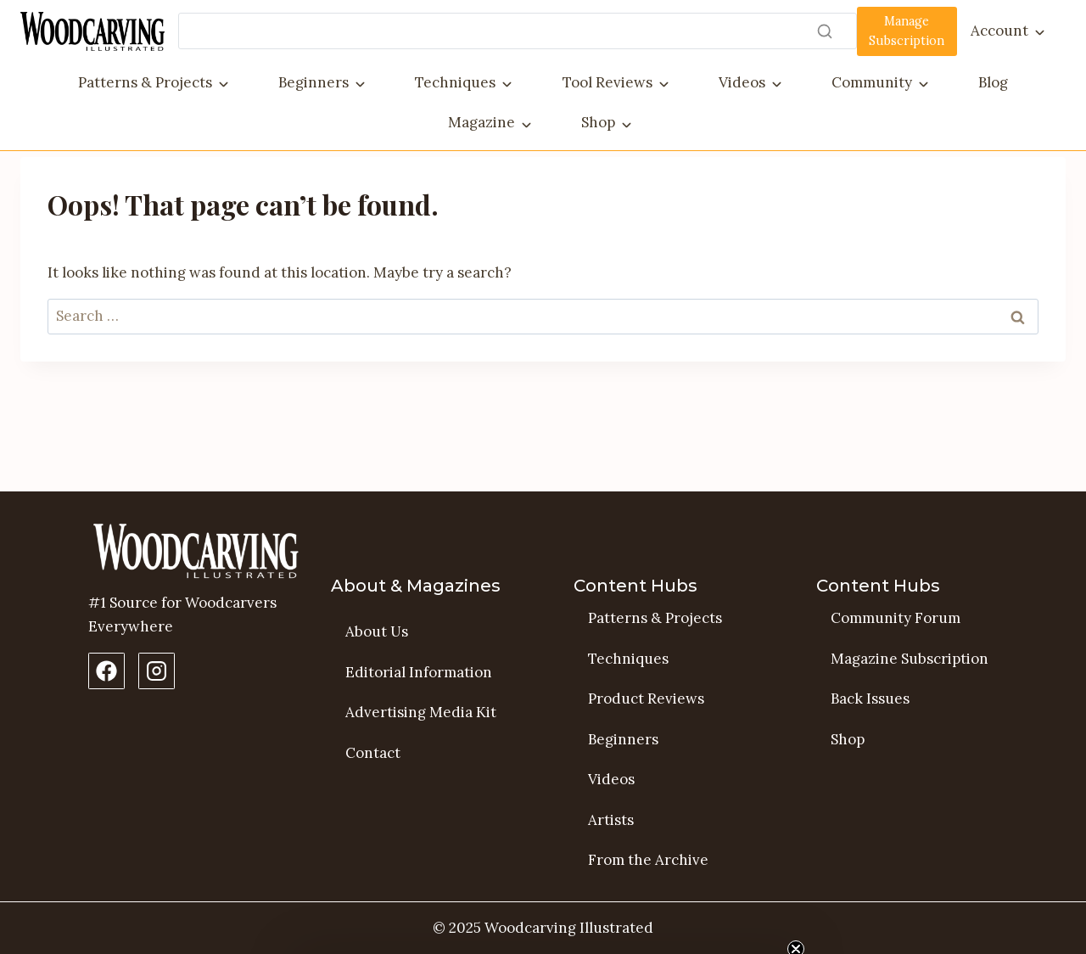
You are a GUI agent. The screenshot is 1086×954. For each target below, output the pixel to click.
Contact (372, 753)
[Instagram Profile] (156, 671)
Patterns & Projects (145, 82)
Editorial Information (418, 672)
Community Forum (895, 618)
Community (871, 82)
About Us (376, 631)
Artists (611, 820)
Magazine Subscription (909, 658)
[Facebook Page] (106, 671)
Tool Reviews (607, 82)
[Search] (517, 31)
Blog (993, 82)
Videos (742, 82)
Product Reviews (646, 698)
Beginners (313, 82)
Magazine (481, 122)
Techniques (455, 82)
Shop (598, 122)
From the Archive (648, 860)
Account (999, 30)
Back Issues (870, 698)
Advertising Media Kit (420, 712)
